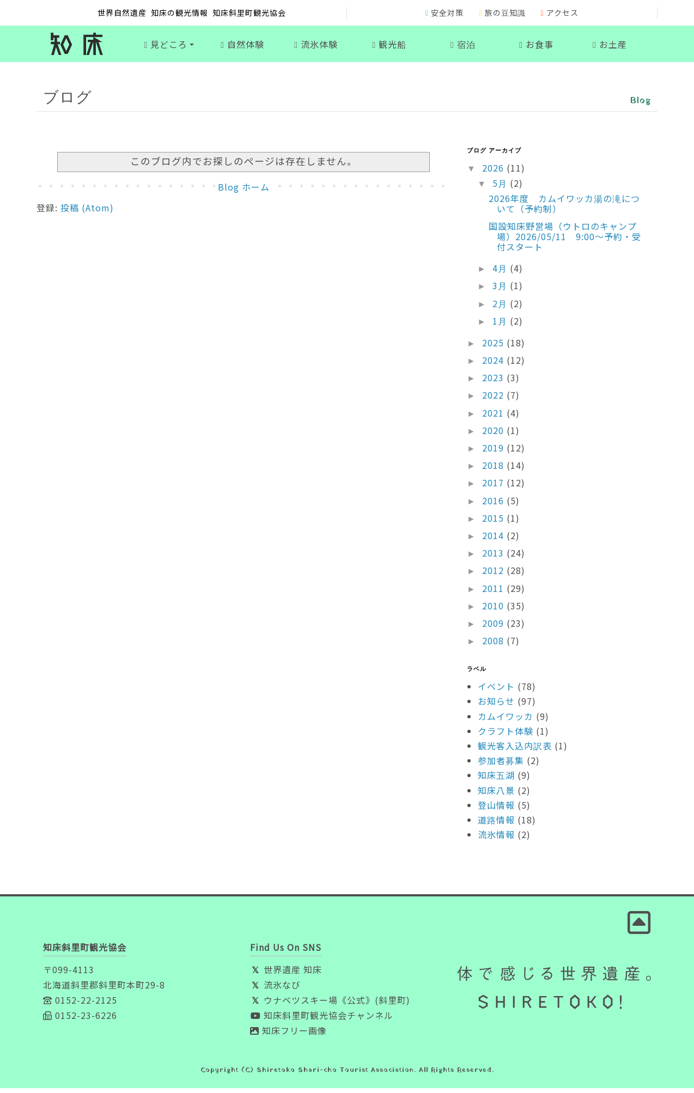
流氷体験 (316, 46)
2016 (494, 504)
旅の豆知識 (502, 12)
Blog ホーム (244, 191)
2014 (494, 540)
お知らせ (496, 705)
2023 (494, 382)
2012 (494, 575)
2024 (494, 364)
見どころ (165, 46)
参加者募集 (501, 765)
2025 (494, 347)
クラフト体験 (505, 735)
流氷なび (275, 989)
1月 (501, 325)
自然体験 (242, 46)
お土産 (610, 46)
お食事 (536, 46)
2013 (494, 557)
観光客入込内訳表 (515, 750)
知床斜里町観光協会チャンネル (321, 1020)
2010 (494, 609)
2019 (494, 452)
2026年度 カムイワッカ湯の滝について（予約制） (564, 208)
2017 (494, 487)
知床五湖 (496, 779)
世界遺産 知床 (286, 974)
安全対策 (444, 12)
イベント (496, 691)
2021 (494, 417)
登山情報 (496, 809)
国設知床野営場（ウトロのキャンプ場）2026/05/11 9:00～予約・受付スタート (565, 241)
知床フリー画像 (288, 1035)
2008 (494, 645)
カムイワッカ (505, 720)
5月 (501, 187)
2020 (494, 435)
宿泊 (463, 46)
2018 (494, 470)
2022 (494, 399)
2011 (494, 592)
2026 (494, 172)
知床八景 (496, 794)
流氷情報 (496, 839)
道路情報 (496, 824)
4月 (501, 272)
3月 (501, 290)
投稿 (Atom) (87, 212)
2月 (501, 307)
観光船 (390, 46)
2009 (494, 627)
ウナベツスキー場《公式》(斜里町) (330, 1004)
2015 (494, 522)
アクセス (560, 12)
